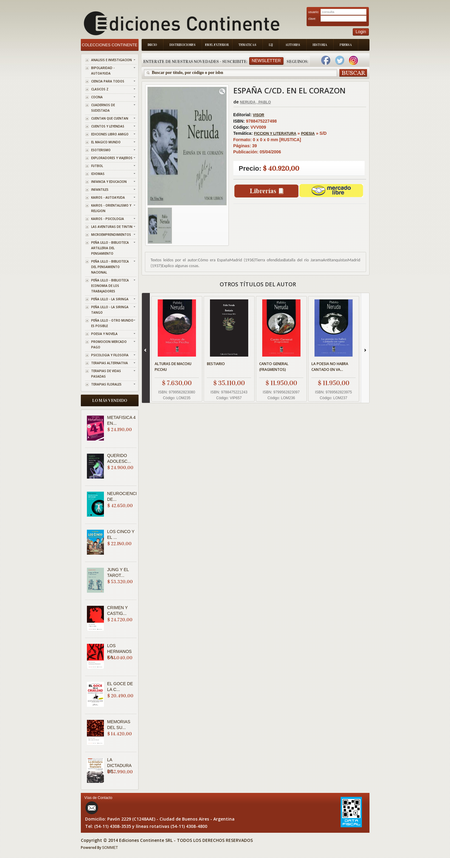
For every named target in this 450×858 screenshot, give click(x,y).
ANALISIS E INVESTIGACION (111, 60)
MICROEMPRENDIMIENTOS (111, 234)
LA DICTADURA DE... (119, 765)
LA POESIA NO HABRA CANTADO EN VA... (329, 366)
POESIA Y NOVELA (104, 334)
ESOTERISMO (101, 150)
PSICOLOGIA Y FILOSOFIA (110, 355)
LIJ (271, 45)
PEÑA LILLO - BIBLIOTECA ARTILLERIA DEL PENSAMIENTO (110, 248)
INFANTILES (99, 189)
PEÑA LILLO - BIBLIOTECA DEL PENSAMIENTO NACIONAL (110, 266)
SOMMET (110, 848)
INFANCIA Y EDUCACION (109, 182)
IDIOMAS (98, 174)
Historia (320, 45)
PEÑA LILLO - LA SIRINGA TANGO (110, 310)
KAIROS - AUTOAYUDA (108, 197)
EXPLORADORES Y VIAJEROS (111, 158)
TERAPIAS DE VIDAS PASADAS (106, 373)
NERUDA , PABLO (255, 102)
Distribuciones (183, 45)
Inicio (152, 45)
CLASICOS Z (99, 89)
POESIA (308, 133)
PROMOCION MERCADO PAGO (109, 344)
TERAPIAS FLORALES (106, 384)
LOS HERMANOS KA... (119, 651)
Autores (292, 45)
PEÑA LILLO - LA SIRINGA (110, 299)
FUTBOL (97, 166)
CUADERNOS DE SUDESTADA (103, 108)
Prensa (346, 45)
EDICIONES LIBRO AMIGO (110, 134)
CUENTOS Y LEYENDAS (107, 126)
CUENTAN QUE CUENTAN (109, 118)
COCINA (97, 97)
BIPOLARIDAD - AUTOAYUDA (103, 70)
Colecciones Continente (109, 45)
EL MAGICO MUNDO (106, 142)
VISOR (258, 115)
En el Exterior (217, 45)
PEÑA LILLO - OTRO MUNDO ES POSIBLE (112, 323)
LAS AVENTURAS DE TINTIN (111, 227)
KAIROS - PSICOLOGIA (107, 219)
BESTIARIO (216, 363)
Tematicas (247, 45)
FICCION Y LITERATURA (275, 133)
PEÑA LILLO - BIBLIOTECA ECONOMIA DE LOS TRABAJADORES (110, 285)
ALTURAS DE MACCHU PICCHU (173, 366)
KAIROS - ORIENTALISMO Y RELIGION (111, 208)
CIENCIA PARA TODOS (107, 81)
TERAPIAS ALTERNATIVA (109, 363)
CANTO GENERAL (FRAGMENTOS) (273, 366)
